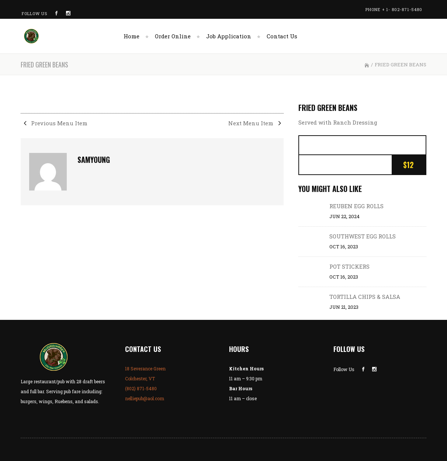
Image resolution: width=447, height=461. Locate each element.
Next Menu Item (256, 123)
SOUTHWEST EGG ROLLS (362, 236)
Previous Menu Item (54, 123)
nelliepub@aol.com (144, 398)
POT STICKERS (349, 266)
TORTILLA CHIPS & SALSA (364, 296)
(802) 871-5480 (141, 388)
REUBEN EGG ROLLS (356, 206)
